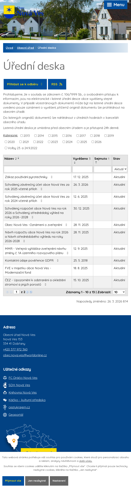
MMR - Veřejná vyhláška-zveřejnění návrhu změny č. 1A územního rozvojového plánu (37, 251)
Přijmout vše (13, 480)
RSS (57, 84)
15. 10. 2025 (81, 280)
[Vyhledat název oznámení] (37, 169)
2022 (39, 142)
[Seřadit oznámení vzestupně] (19, 157)
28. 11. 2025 (81, 225)
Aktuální (119, 177)
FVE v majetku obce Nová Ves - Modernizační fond (28, 270)
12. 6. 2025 (81, 196)
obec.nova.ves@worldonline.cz (25, 355)
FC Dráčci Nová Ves (23, 378)
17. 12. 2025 (81, 177)
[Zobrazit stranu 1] (16, 292)
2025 (83, 142)
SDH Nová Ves (19, 385)
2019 (110, 135)
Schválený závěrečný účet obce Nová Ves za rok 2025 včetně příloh (37, 187)
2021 (26, 142)
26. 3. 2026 (81, 184)
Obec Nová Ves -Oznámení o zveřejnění (36, 225)
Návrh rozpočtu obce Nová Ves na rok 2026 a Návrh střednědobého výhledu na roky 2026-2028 (36, 236)
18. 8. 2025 (81, 268)
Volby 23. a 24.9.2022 (22, 148)
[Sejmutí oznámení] (102, 169)
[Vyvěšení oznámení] (82, 169)
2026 (98, 142)
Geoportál (16, 415)
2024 (69, 142)
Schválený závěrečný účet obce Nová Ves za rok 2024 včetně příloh (37, 199)
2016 (69, 135)
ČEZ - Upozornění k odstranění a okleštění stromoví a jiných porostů (35, 282)
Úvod (9, 47)
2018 (97, 135)
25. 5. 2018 (81, 260)
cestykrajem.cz (19, 407)
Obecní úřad (25, 47)
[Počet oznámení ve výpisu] (119, 292)
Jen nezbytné (37, 480)
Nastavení (59, 480)
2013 (27, 135)
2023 (54, 142)
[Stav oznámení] (120, 169)
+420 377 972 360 (15, 349)
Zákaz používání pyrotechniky (29, 177)
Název (10, 158)
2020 (11, 142)
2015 (54, 135)
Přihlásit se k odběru (25, 84)
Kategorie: (10, 135)
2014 (41, 135)
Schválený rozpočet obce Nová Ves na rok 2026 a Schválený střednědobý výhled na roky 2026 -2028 (36, 212)
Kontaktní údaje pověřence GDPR (32, 260)
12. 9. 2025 (81, 248)
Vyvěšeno (81, 158)
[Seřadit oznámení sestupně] (19, 158)
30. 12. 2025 (81, 208)
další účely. (85, 461)
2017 (83, 135)
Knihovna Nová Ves (23, 392)
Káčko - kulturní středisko (27, 400)
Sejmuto (101, 158)
